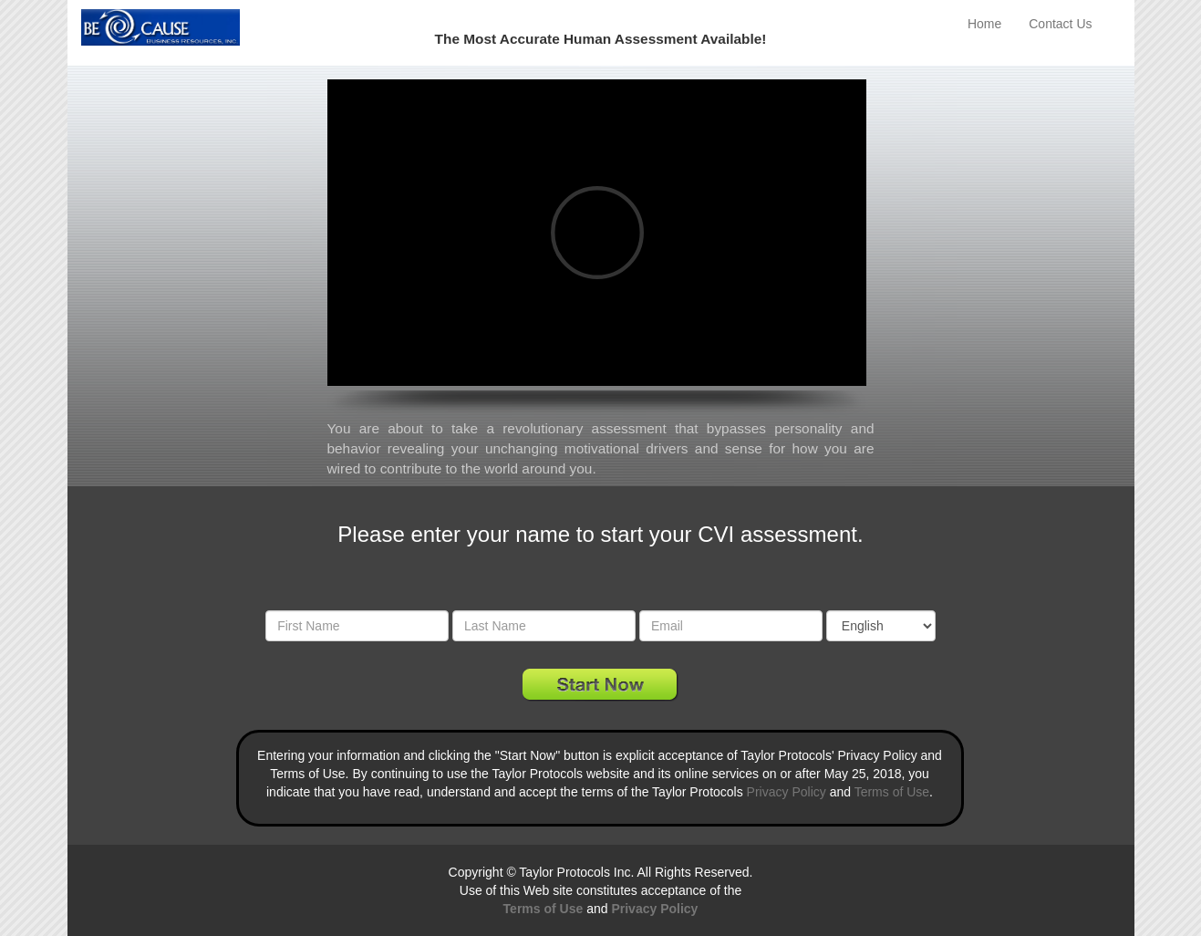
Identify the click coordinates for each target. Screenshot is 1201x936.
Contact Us (1060, 23)
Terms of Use (891, 792)
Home (984, 23)
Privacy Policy (786, 792)
